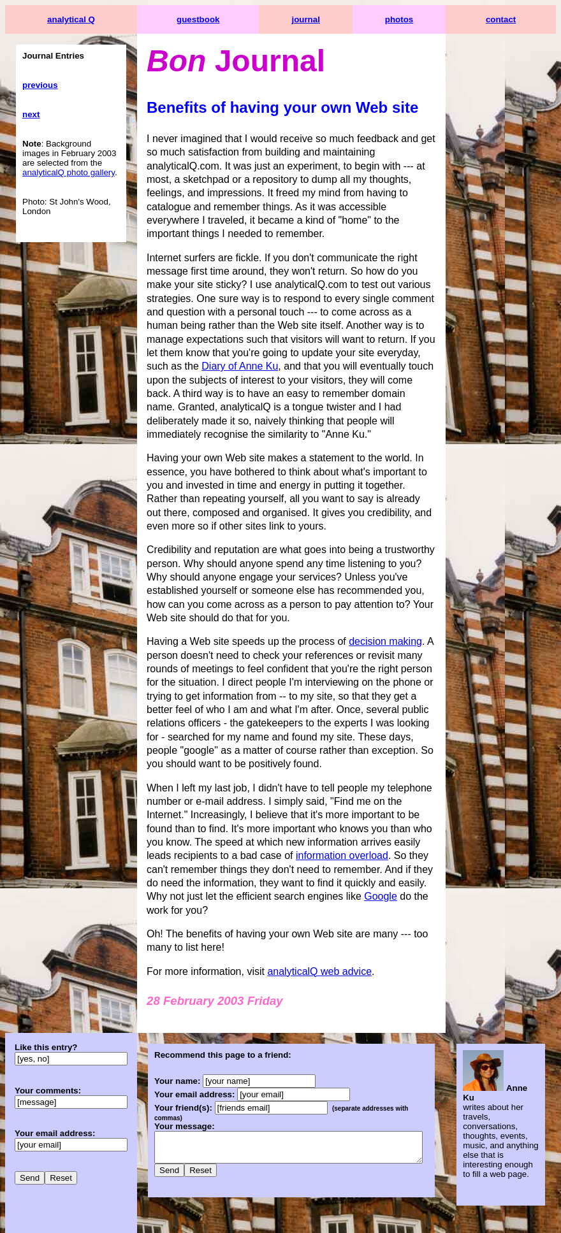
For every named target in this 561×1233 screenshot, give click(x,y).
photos (421, 19)
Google (163, 855)
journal (320, 19)
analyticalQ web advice (319, 916)
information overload (193, 814)
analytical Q (71, 19)
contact (516, 19)
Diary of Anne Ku (361, 339)
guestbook (203, 19)
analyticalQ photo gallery (68, 172)
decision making (385, 614)
